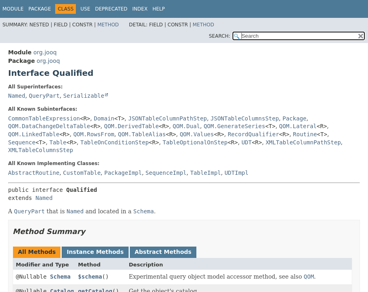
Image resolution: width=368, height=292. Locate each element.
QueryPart (44, 95)
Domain (104, 118)
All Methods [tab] (37, 252)
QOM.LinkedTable (33, 134)
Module (13, 9)
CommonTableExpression (44, 118)
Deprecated (111, 9)
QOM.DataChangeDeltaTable (49, 126)
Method (108, 25)
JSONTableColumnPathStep (167, 118)
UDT (246, 142)
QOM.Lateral (298, 126)
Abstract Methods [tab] (163, 252)
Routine (305, 134)
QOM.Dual (186, 126)
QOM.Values (197, 134)
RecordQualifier (253, 134)
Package (39, 9)
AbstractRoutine (33, 173)
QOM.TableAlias (142, 134)
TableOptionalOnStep (195, 142)
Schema (60, 276)
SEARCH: (219, 36)
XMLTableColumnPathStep (303, 142)
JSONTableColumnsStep (245, 118)
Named (16, 95)
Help (159, 9)
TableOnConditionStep (114, 142)
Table (58, 142)
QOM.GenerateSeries (234, 126)
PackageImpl (123, 173)
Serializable (83, 95)
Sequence (21, 142)
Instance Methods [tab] (95, 252)
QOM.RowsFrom (93, 134)
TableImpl (205, 173)
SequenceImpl (166, 173)
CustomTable (82, 173)
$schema (90, 276)
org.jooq (44, 52)
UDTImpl (236, 173)
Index (140, 9)
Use (85, 9)
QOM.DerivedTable (131, 126)
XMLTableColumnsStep (40, 150)
